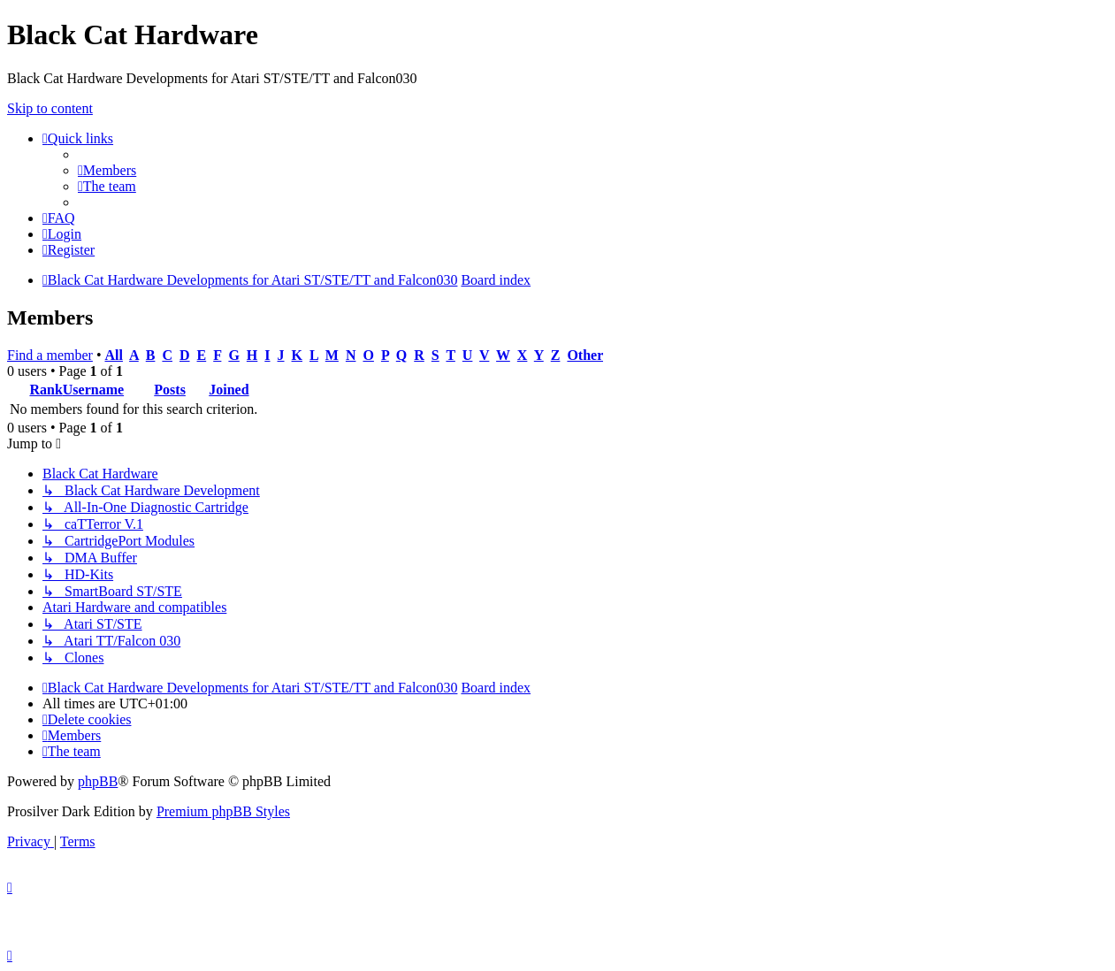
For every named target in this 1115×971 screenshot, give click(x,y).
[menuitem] (107, 170)
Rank (45, 389)
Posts (170, 389)
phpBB (98, 781)
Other (585, 355)
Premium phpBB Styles (223, 811)
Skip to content (50, 108)
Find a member (50, 355)
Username (93, 389)
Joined (228, 389)
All (113, 355)
